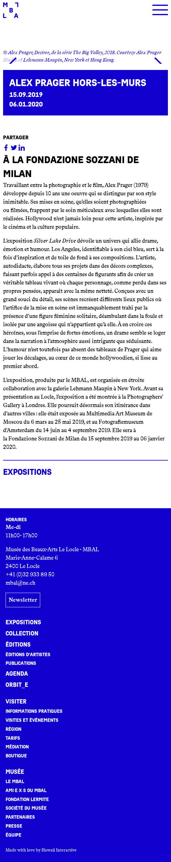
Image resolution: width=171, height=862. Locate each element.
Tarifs (13, 738)
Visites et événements (32, 720)
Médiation (17, 747)
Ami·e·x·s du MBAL (26, 790)
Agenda (17, 673)
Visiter (16, 701)
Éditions (18, 644)
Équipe (13, 835)
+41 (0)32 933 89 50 (30, 574)
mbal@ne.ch (20, 582)
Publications (21, 663)
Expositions (23, 622)
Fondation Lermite (27, 799)
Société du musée (26, 808)
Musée (15, 772)
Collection (22, 633)
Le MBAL (15, 781)
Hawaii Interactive (59, 850)
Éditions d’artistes (28, 654)
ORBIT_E (17, 685)
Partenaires (20, 817)
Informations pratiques (34, 711)
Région (13, 729)
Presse (14, 826)
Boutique (16, 756)
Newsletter (23, 599)
